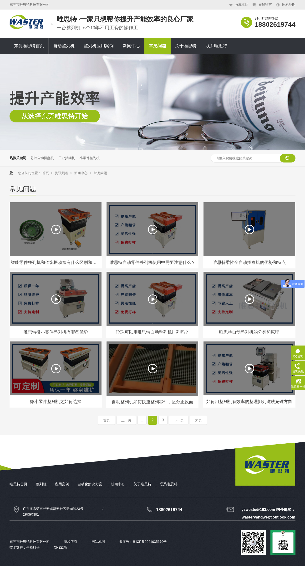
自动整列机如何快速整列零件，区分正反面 (152, 401)
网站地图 (288, 4)
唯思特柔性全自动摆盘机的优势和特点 (249, 262)
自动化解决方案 (89, 484)
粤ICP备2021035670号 (149, 542)
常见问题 (157, 45)
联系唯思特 (216, 45)
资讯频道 (62, 173)
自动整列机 (64, 45)
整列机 (41, 484)
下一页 (179, 420)
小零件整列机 (90, 158)
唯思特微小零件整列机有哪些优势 (56, 332)
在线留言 (265, 4)
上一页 (126, 420)
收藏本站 (241, 4)
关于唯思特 (186, 45)
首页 (46, 173)
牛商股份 (33, 547)
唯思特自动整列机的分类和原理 (249, 332)
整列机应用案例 (99, 45)
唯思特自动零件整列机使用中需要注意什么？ (152, 262)
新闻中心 (131, 45)
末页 (198, 420)
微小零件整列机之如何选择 (55, 401)
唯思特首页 (18, 484)
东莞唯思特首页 (29, 45)
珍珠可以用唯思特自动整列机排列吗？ (152, 332)
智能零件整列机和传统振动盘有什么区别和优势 (56, 262)
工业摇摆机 (66, 158)
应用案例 (62, 484)
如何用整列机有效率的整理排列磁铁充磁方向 (249, 401)
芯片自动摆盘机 (42, 158)
